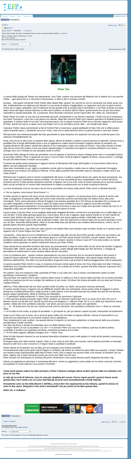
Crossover (5, 25)
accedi (124, 16)
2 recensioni (26, 30)
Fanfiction (5, 16)
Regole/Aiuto (27, 16)
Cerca (19, 16)
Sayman (9, 30)
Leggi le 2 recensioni (9, 421)
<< (9, 44)
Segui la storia (112, 25)
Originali (12, 16)
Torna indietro (5, 435)
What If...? (8, 28)
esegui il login (14, 49)
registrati (21, 49)
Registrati (117, 16)
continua (64, 33)
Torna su (122, 422)
